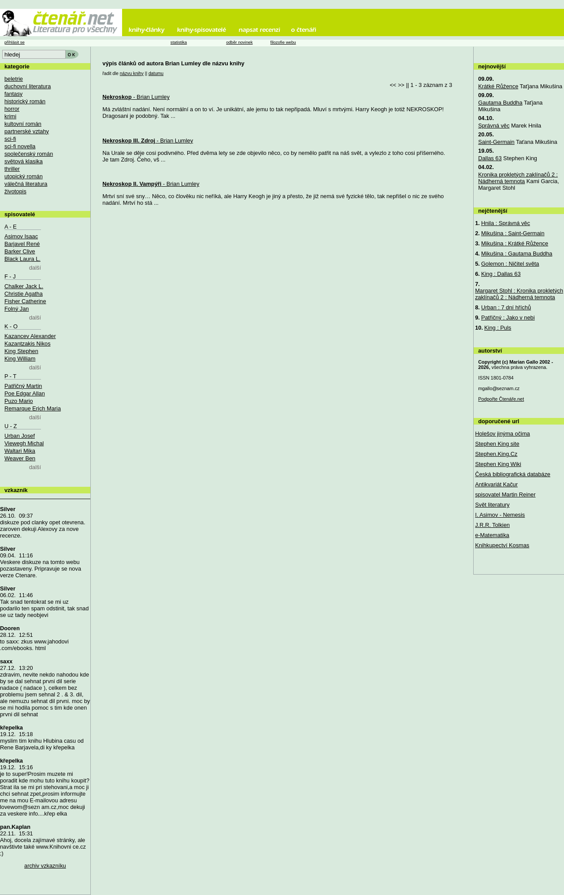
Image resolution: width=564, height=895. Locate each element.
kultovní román (22, 123)
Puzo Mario (18, 401)
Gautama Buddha (500, 102)
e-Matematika (492, 535)
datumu (155, 73)
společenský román (28, 153)
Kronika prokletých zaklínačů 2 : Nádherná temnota (518, 177)
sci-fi (10, 138)
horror (11, 108)
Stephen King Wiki (498, 464)
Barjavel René (22, 244)
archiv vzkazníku (45, 865)
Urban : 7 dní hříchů (506, 307)
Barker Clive (19, 251)
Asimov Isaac (21, 236)
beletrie (13, 78)
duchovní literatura (27, 86)
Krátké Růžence (498, 86)
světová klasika (23, 161)
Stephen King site (497, 443)
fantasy (13, 93)
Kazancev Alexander (30, 336)
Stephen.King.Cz (496, 454)
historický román (24, 101)
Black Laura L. (22, 259)
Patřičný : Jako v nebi (508, 317)
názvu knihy (132, 73)
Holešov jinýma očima (502, 433)
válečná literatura (25, 184)
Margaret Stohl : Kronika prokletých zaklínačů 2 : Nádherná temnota (519, 294)
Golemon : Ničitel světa (510, 263)
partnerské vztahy (26, 131)
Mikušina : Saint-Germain (513, 233)
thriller (12, 168)
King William (19, 358)
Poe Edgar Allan (24, 393)
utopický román (23, 176)
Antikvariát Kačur (496, 484)
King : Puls (497, 327)
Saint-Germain (496, 142)
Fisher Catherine (25, 301)
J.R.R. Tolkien (492, 525)
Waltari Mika (19, 451)
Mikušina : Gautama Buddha (516, 253)
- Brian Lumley (136, 97)
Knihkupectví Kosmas (502, 545)
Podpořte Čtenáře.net (501, 399)
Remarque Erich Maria (32, 408)
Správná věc (493, 125)
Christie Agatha (23, 293)
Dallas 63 (489, 158)
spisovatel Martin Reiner (505, 494)
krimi (10, 116)
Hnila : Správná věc (505, 223)
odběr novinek (239, 42)
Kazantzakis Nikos (27, 343)
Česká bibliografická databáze (512, 474)
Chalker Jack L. (23, 286)
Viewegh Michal (24, 443)
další (35, 267)
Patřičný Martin (23, 386)
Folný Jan (16, 308)
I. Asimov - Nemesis (500, 514)
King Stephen (21, 351)
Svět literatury (492, 504)
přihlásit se (14, 42)
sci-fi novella (19, 146)
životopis (15, 191)
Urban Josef (19, 435)
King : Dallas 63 (501, 274)
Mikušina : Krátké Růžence (514, 243)
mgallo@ (498, 388)
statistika (179, 42)
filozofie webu (283, 42)
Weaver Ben (19, 458)
